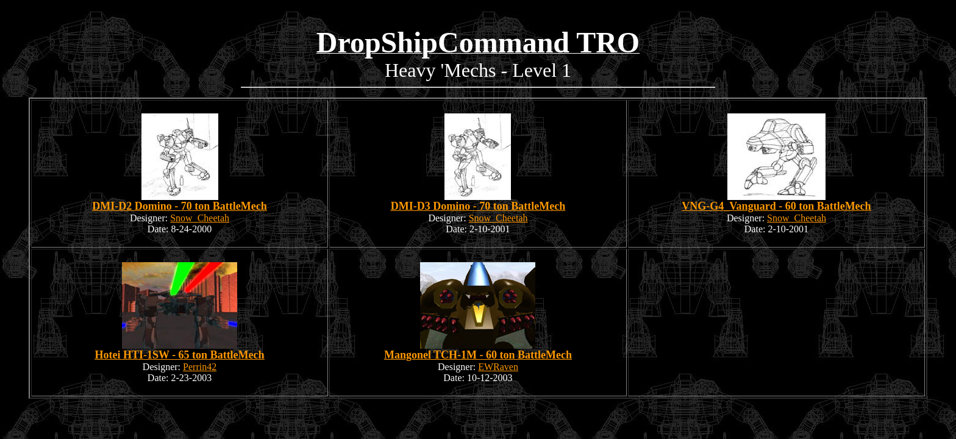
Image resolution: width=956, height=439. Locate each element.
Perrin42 (199, 367)
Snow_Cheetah (199, 218)
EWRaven (498, 367)
